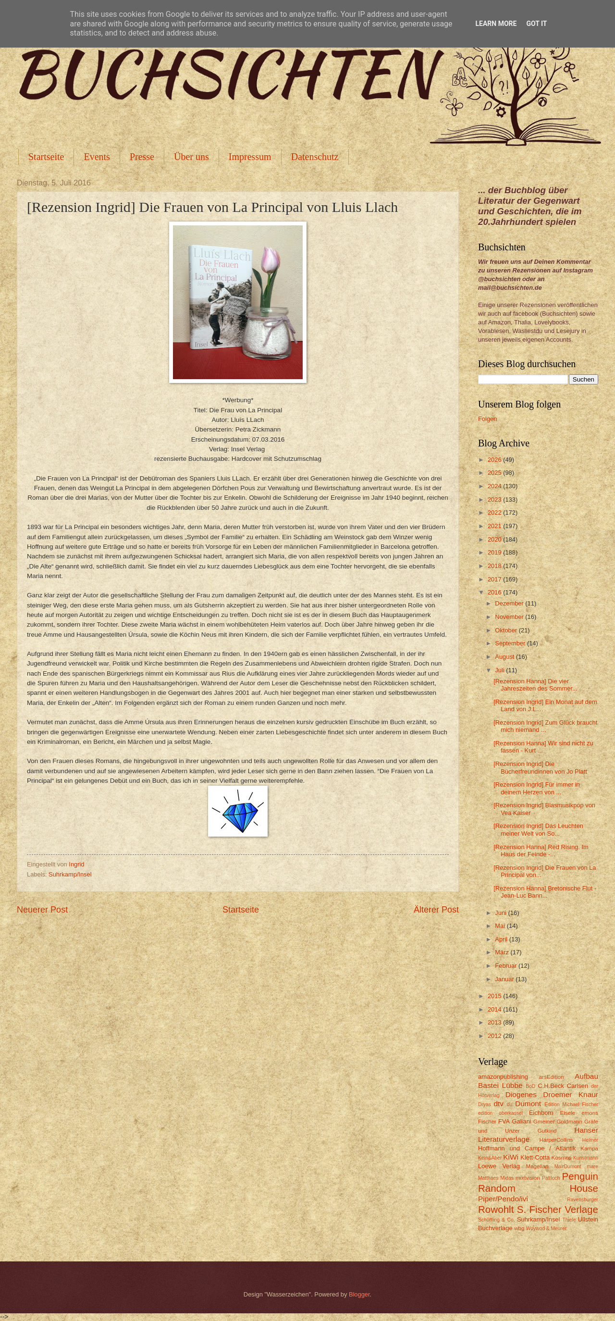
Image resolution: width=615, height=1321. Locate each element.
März (502, 952)
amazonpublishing (503, 1076)
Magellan (537, 1166)
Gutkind (547, 1131)
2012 (495, 1035)
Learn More (496, 23)
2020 (495, 539)
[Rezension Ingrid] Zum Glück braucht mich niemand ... (545, 726)
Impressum (250, 156)
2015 (495, 996)
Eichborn (541, 1112)
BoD (530, 1086)
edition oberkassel (500, 1113)
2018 (495, 565)
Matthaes (488, 1178)
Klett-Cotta (535, 1157)
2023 (495, 499)
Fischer (487, 1121)
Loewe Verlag (499, 1166)
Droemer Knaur (570, 1094)
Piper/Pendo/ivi (503, 1199)
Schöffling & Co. (496, 1219)
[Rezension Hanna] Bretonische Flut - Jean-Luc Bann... (544, 892)
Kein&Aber (490, 1158)
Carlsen (577, 1085)
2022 (495, 512)
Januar (505, 979)
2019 (495, 552)
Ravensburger (582, 1199)
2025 (495, 472)
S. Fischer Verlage (557, 1209)
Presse (142, 156)
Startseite (46, 156)
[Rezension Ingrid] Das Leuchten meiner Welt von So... (538, 829)
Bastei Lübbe (500, 1085)
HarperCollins (556, 1140)
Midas (506, 1178)
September (511, 643)
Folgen (487, 418)
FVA (504, 1121)
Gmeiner (543, 1121)
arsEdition (551, 1077)
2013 (495, 1022)
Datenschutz (315, 156)
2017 (495, 579)
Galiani (521, 1121)
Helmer (590, 1140)
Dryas (484, 1104)
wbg (519, 1228)
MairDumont (567, 1166)
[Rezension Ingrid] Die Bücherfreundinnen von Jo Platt (540, 767)
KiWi (510, 1157)
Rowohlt (496, 1209)
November (510, 616)
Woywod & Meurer (546, 1228)
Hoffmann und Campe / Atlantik (527, 1148)
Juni (501, 912)
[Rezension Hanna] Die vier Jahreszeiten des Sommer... (535, 685)
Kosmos (562, 1158)
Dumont (528, 1103)
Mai (500, 925)
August (505, 656)
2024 (495, 486)
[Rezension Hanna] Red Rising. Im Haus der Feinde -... (541, 850)
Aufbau (586, 1076)
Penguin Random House (538, 1182)
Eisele (567, 1113)
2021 (495, 526)
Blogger (359, 1294)
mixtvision (528, 1178)
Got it (536, 23)
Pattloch (551, 1178)
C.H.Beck (551, 1085)
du (509, 1104)
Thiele (569, 1219)
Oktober (506, 630)
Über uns (191, 156)
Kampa (589, 1148)
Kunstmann (585, 1158)
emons (589, 1113)
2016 (495, 592)
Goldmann (569, 1121)
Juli (500, 670)
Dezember (510, 603)
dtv (498, 1103)
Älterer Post (436, 909)
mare (592, 1166)
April (502, 939)
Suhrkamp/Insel (70, 874)
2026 (495, 459)
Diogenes (521, 1094)
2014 (495, 1009)
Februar (506, 965)
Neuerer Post (42, 909)
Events (97, 156)
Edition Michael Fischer (571, 1104)
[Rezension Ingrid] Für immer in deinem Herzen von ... (536, 788)
